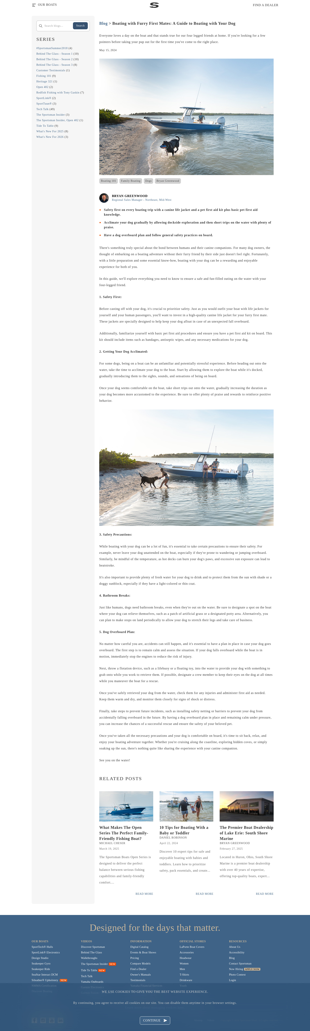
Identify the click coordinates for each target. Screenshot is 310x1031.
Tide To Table (45, 125)
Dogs (148, 180)
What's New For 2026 (50, 136)
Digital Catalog (139, 946)
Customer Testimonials (50, 70)
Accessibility (236, 952)
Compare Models (140, 963)
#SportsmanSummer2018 (52, 48)
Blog (103, 23)
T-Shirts (184, 974)
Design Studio (40, 958)
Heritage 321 (44, 81)
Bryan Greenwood (167, 180)
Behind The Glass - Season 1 (54, 53)
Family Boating (131, 180)
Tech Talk (42, 109)
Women (184, 963)
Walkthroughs (89, 958)
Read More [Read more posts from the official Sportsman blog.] (144, 893)
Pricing (134, 958)
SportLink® (43, 98)
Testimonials (137, 980)
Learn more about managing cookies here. (155, 1007)
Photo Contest (237, 974)
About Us (234, 946)
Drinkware (186, 980)
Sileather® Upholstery (49, 980)
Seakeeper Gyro (41, 963)
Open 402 (42, 87)
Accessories (187, 952)
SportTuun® (44, 103)
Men (182, 969)
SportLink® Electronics (46, 952)
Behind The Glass (91, 952)
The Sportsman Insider (50, 114)
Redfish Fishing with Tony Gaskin (57, 92)
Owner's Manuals (140, 974)
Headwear (186, 958)
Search (80, 25)
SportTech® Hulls (42, 946)
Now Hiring (236, 969)
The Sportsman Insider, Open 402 (57, 120)
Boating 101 (108, 180)
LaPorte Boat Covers (192, 946)
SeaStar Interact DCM (45, 974)
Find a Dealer (138, 969)
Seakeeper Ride (41, 969)
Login (232, 980)
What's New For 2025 (50, 131)
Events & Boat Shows (143, 952)
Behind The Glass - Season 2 (54, 59)
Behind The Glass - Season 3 (54, 64)
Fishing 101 (43, 75)
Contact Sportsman (240, 963)
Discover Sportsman (93, 946)
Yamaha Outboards (92, 981)
